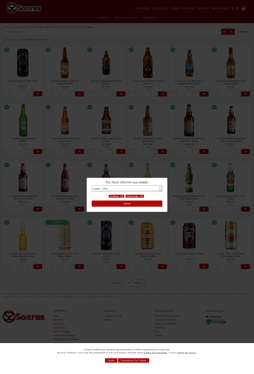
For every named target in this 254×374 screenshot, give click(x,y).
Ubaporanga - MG (134, 196)
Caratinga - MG (116, 196)
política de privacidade (155, 352)
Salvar (127, 203)
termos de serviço (186, 352)
